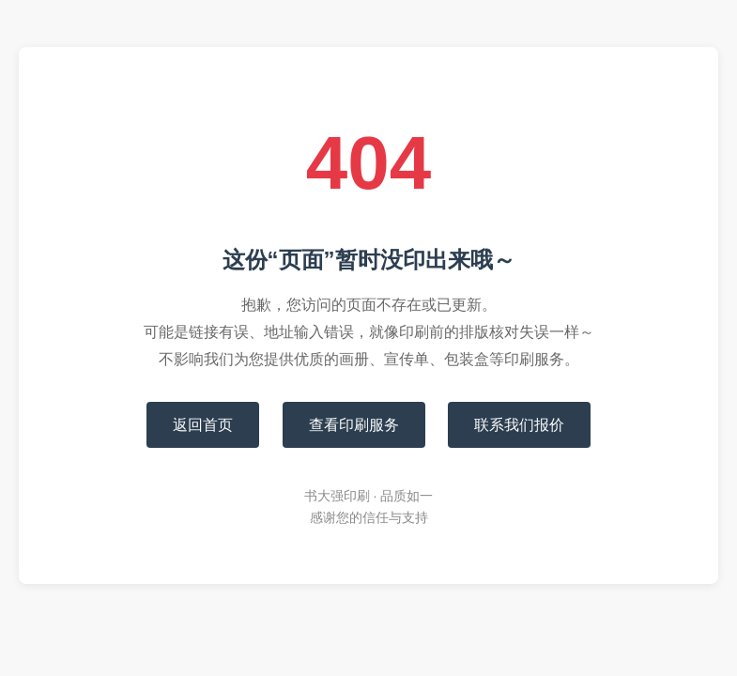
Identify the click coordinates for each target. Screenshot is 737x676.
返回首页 (203, 425)
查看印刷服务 (354, 425)
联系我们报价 (519, 425)
